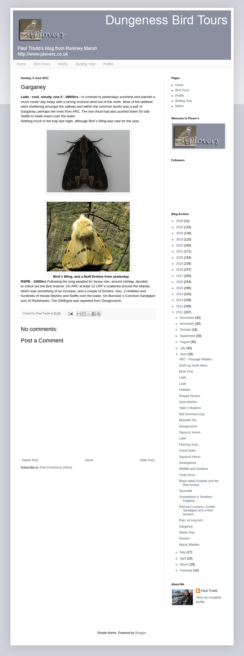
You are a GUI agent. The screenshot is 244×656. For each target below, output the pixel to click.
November (187, 324)
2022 (180, 245)
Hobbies (185, 390)
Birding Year (86, 64)
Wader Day (187, 532)
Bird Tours (42, 64)
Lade (182, 377)
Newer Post (30, 460)
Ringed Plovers (189, 396)
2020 (180, 257)
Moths (63, 64)
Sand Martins (188, 402)
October (186, 330)
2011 (180, 312)
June (183, 354)
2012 (180, 306)
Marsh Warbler (189, 545)
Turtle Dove (187, 475)
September (188, 336)
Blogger (140, 633)
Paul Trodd (209, 591)
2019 (180, 263)
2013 (180, 300)
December (187, 318)
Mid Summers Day (192, 414)
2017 (180, 276)
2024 (180, 233)
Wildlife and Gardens (193, 469)
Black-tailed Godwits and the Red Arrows (199, 482)
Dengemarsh (188, 426)
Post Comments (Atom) (56, 467)
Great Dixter (187, 450)
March (184, 564)
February (186, 570)
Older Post (147, 460)
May (183, 552)
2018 (180, 269)
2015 (180, 288)
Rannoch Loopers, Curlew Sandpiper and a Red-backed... (197, 510)
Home (21, 64)
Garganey (186, 526)
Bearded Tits (187, 420)
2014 (180, 294)
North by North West (193, 365)
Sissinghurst (187, 463)
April (183, 558)
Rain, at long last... (192, 520)
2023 (180, 239)
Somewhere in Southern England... (196, 498)
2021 (180, 251)
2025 (180, 227)
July (183, 348)
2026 (180, 221)
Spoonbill (185, 491)
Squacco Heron (190, 432)
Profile (108, 64)
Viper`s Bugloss (190, 408)
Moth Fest (186, 371)
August (185, 342)
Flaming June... (189, 444)
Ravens (184, 538)
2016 (180, 282)
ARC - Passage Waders (195, 359)
